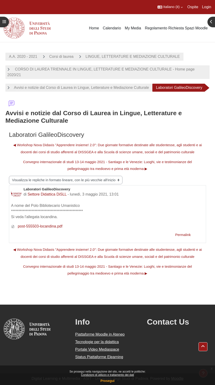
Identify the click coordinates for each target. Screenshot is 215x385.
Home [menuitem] (94, 28)
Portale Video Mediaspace (97, 349)
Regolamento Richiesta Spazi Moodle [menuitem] (176, 28)
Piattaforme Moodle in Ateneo (100, 334)
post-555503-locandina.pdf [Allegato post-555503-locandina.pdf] (36, 226)
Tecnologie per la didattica (97, 342)
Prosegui (108, 381)
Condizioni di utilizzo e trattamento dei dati (107, 375)
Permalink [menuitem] (183, 235)
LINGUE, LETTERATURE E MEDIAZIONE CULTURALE (132, 57)
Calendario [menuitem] (112, 28)
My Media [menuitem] (133, 28)
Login (206, 7)
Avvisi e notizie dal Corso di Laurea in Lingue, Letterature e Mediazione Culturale (81, 88)
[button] (170, 7)
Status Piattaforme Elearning (99, 357)
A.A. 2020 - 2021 (23, 57)
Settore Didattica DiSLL (47, 194)
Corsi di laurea (61, 57)
